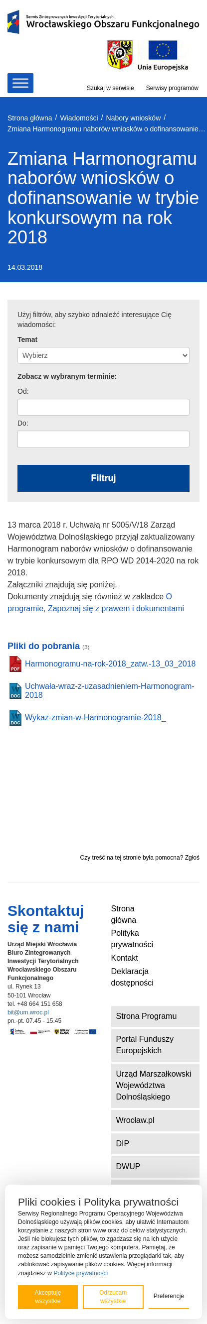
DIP (123, 1143)
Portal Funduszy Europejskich (145, 1045)
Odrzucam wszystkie (113, 1297)
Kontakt (124, 958)
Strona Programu (146, 1016)
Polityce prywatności (80, 1273)
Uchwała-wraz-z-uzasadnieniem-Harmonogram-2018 (110, 690)
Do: (22, 423)
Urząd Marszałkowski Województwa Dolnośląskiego (154, 1085)
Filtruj (103, 478)
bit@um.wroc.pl (28, 1012)
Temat (27, 339)
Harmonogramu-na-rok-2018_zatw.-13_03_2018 (110, 664)
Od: (23, 391)
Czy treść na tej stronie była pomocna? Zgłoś (140, 857)
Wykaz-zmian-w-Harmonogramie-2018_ (95, 717)
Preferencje (169, 1296)
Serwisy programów (172, 88)
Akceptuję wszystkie (47, 1297)
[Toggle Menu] (20, 83)
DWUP (128, 1166)
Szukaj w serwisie (110, 88)
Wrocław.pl (135, 1120)
